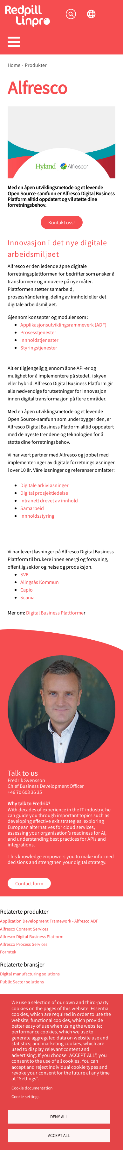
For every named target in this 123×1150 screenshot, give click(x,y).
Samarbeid (32, 508)
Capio (26, 589)
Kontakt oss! (61, 222)
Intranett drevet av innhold (49, 500)
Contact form (29, 883)
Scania (27, 597)
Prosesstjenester (38, 332)
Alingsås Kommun (39, 582)
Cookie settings (25, 1096)
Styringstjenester (38, 347)
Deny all (59, 1116)
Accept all (59, 1135)
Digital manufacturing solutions (30, 974)
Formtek (8, 952)
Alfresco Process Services (23, 944)
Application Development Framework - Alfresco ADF (49, 921)
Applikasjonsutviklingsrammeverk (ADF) (63, 324)
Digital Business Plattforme (55, 612)
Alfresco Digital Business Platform (32, 936)
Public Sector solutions (22, 982)
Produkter (36, 65)
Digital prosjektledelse (44, 492)
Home (14, 65)
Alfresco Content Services (24, 929)
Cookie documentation (31, 1088)
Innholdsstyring (37, 515)
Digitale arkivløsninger (44, 485)
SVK (24, 574)
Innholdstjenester (39, 339)
